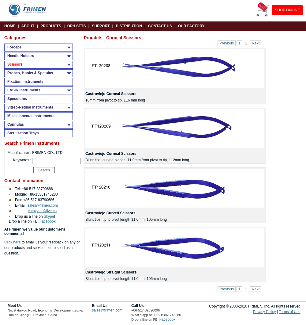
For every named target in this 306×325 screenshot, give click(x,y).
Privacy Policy (264, 312)
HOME (9, 26)
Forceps (14, 47)
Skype (49, 216)
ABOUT (28, 26)
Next (255, 43)
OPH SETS (76, 26)
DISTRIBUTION (129, 26)
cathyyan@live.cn (42, 211)
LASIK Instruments (23, 90)
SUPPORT (101, 26)
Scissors (15, 64)
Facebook (47, 221)
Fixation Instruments (25, 81)
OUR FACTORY (191, 26)
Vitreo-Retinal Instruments (30, 107)
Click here (12, 242)
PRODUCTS (50, 26)
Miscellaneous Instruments (30, 116)
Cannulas (15, 124)
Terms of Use (289, 312)
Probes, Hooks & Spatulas (30, 73)
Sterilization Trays (23, 133)
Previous (226, 43)
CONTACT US (160, 26)
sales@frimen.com (43, 205)
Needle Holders (20, 56)
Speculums (17, 99)
